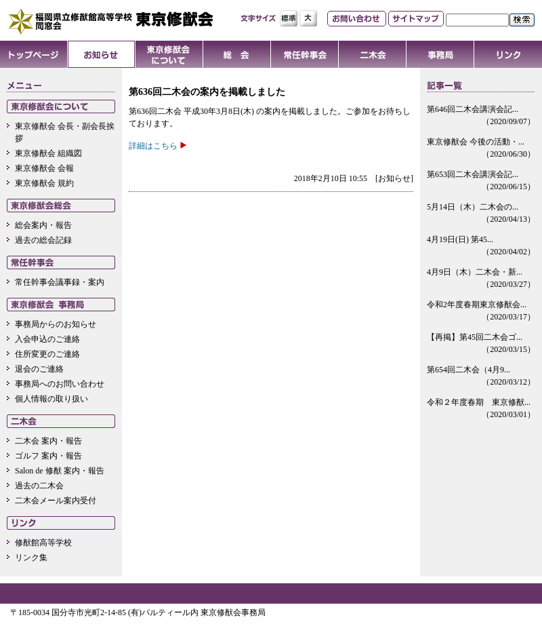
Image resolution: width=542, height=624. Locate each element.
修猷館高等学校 (43, 542)
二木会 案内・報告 (48, 441)
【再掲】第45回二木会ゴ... (481, 343)
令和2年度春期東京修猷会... (481, 311)
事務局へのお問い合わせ (59, 384)
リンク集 (31, 557)
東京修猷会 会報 (44, 168)
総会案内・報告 (43, 225)
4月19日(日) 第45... (481, 246)
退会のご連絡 (39, 369)
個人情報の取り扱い (51, 399)
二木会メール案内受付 (55, 500)
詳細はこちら (153, 146)
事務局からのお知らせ (55, 324)
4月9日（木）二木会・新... (481, 278)
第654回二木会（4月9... (481, 376)
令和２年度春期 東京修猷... (481, 409)
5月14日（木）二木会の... (481, 213)
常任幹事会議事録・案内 (59, 282)
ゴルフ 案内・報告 (48, 456)
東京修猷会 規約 (44, 183)
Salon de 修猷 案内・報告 (59, 470)
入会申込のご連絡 (47, 339)
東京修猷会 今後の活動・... (481, 148)
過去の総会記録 (43, 240)
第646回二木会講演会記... (481, 116)
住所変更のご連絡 (47, 354)
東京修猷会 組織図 (48, 153)
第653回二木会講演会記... (481, 181)
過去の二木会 (39, 485)
